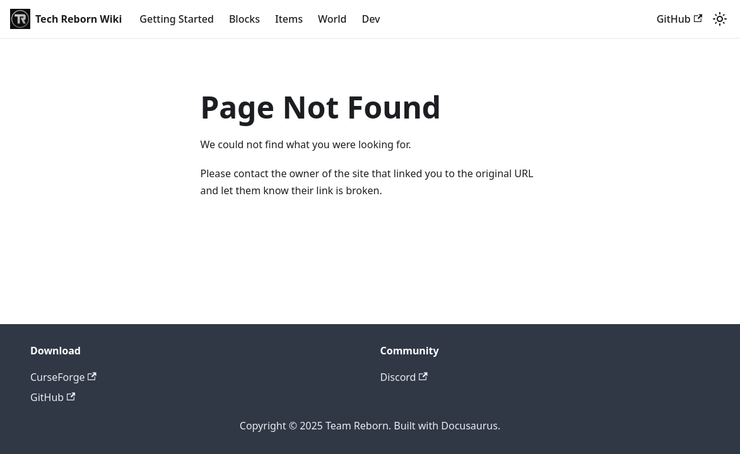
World (332, 19)
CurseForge (63, 377)
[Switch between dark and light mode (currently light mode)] (720, 19)
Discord (404, 377)
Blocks (244, 19)
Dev (370, 19)
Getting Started (176, 19)
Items (289, 19)
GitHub (679, 19)
